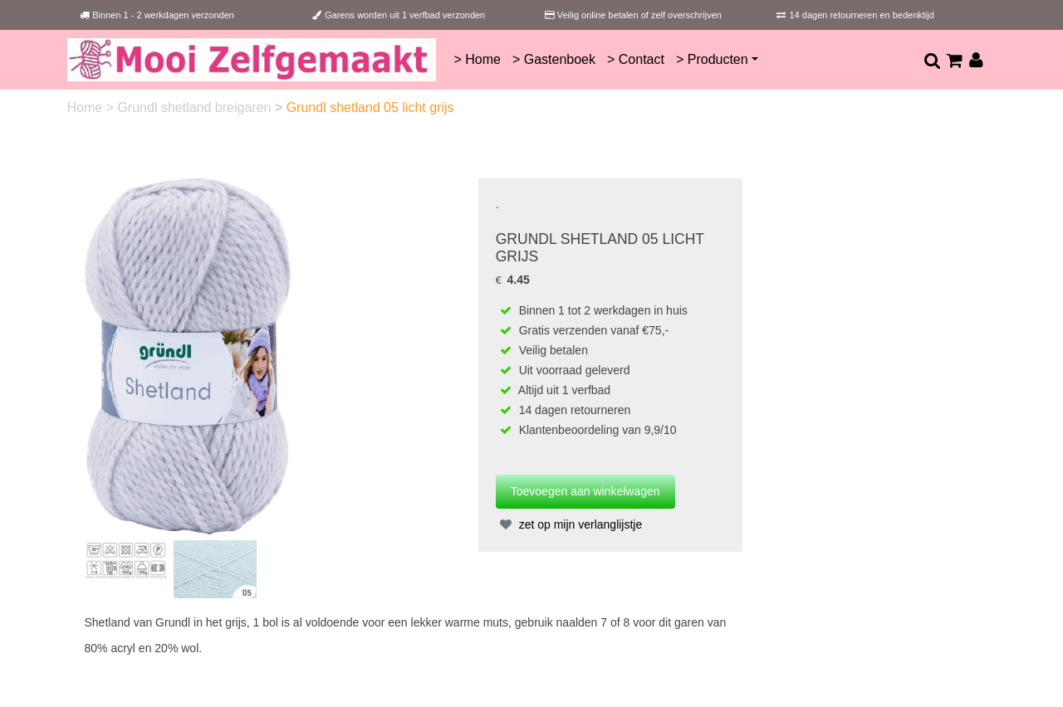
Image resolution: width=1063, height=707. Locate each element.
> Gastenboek (553, 59)
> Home (476, 59)
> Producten (712, 59)
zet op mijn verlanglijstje (569, 524)
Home (86, 107)
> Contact (635, 59)
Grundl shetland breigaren (195, 107)
